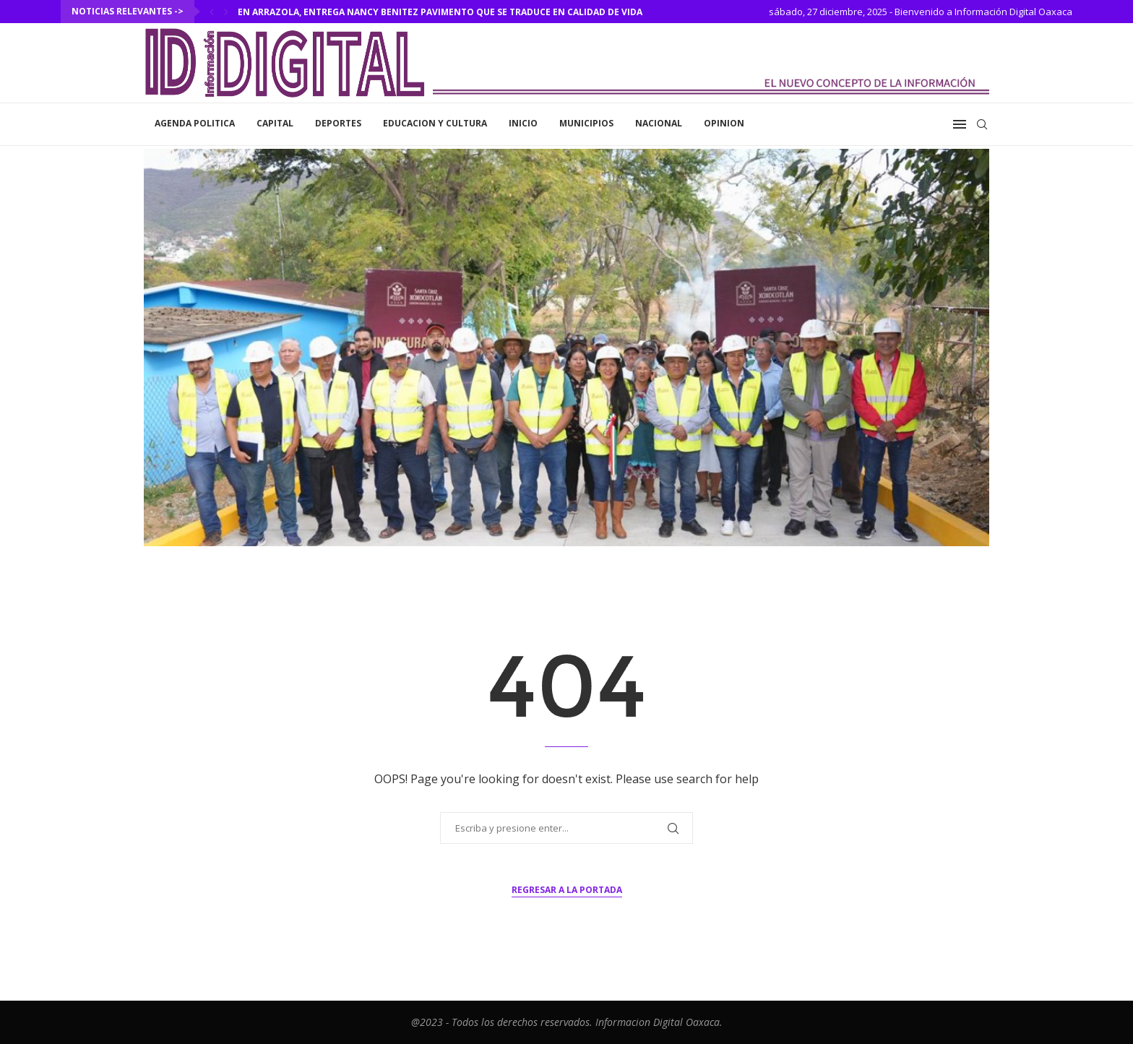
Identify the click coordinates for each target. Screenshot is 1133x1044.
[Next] (226, 11)
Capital (275, 123)
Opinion (724, 123)
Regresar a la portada (567, 890)
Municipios (586, 123)
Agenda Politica (195, 123)
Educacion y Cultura (435, 123)
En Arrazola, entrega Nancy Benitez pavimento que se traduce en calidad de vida (440, 12)
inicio (523, 123)
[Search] (982, 124)
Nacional (658, 123)
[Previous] (211, 11)
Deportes (338, 123)
